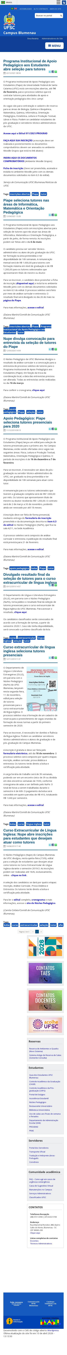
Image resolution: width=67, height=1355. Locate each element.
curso (13, 648)
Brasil (9, 2)
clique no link (18, 891)
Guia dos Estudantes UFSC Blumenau (41, 1092)
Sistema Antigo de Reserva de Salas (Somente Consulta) (45, 1072)
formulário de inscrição (38, 524)
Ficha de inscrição (13, 172)
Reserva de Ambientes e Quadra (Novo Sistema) (43, 1066)
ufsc (61, 940)
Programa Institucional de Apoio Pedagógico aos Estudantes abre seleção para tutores (29, 67)
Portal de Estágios (37, 1110)
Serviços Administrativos (40, 1209)
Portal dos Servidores (39, 1163)
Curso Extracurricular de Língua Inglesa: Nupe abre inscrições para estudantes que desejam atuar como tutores (26, 849)
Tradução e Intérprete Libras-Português (42, 1173)
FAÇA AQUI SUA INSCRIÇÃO (17, 144)
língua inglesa (34, 835)
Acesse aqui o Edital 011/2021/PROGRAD (25, 137)
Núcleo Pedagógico (37, 1118)
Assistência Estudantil (39, 1114)
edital (17, 915)
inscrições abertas (20, 198)
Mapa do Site (55, 9)
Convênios (34, 1178)
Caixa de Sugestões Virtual (41, 1201)
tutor (44, 198)
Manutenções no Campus (40, 1205)
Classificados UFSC (37, 1213)
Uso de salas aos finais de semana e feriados (45, 1131)
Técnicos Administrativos (41, 1259)
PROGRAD (33, 1142)
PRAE (31, 1146)
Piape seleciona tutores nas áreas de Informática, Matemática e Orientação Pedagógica (27, 211)
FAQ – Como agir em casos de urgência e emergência (42, 1196)
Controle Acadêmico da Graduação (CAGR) (44, 1098)
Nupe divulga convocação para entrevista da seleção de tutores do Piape (30, 348)
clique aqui (38, 395)
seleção (31, 417)
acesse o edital (36, 312)
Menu (54, 46)
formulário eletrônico (15, 764)
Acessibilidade (26, 9)
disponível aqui (25, 288)
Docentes (34, 1256)
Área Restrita (33, 38)
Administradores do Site (52, 38)
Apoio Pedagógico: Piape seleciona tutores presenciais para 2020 (29, 428)
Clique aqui (35, 1248)
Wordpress (53, 1346)
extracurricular (26, 648)
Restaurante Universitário (40, 1122)
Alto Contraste (41, 9)
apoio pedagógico (9, 416)
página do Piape (12, 305)
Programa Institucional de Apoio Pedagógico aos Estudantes (27, 334)
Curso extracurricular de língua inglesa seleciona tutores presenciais (30, 662)
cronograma (38, 915)
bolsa (34, 574)
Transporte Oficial (37, 1167)
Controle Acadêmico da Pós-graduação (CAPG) (41, 1105)
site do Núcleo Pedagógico (41, 918)
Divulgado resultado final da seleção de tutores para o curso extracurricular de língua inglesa (30, 587)
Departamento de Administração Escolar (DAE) (43, 1137)
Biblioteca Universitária (39, 1126)
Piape (35, 198)
